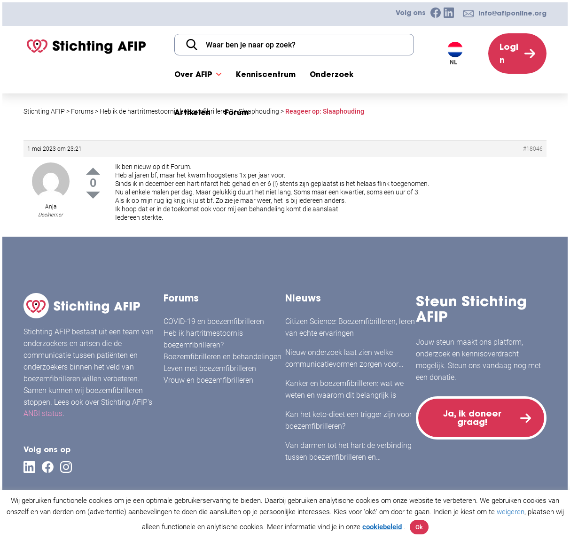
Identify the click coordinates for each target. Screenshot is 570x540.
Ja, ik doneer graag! (472, 417)
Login (509, 53)
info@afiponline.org (512, 13)
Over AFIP (193, 74)
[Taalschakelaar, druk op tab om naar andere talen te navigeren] (457, 53)
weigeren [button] (510, 512)
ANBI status (42, 413)
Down (93, 195)
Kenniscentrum (266, 74)
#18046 (533, 149)
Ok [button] (419, 527)
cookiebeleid (382, 527)
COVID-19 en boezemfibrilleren (214, 321)
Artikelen (192, 112)
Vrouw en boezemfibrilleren (208, 380)
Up (93, 171)
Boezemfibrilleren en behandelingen (222, 356)
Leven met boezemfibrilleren (210, 368)
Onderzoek (331, 74)
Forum (237, 112)
